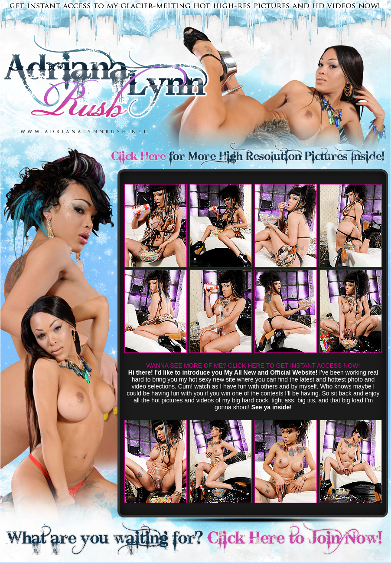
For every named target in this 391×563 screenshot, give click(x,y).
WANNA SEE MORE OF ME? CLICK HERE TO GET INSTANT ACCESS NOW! (253, 365)
